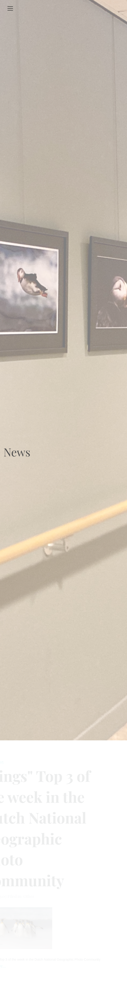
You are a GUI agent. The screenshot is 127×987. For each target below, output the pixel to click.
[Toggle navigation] (10, 8)
